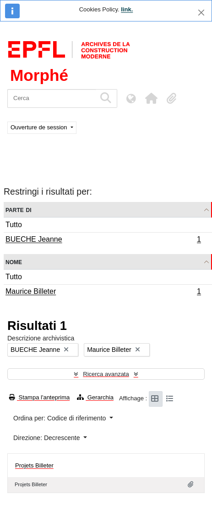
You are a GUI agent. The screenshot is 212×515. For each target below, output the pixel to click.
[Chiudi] (201, 12)
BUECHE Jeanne (103, 240)
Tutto (13, 224)
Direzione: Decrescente (47, 437)
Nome (13, 261)
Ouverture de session (40, 127)
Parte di (18, 209)
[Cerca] (51, 98)
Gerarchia (95, 397)
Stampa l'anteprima (39, 397)
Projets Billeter (34, 465)
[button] (151, 98)
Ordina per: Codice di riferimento (60, 418)
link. (127, 9)
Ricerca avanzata (106, 374)
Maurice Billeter (103, 292)
